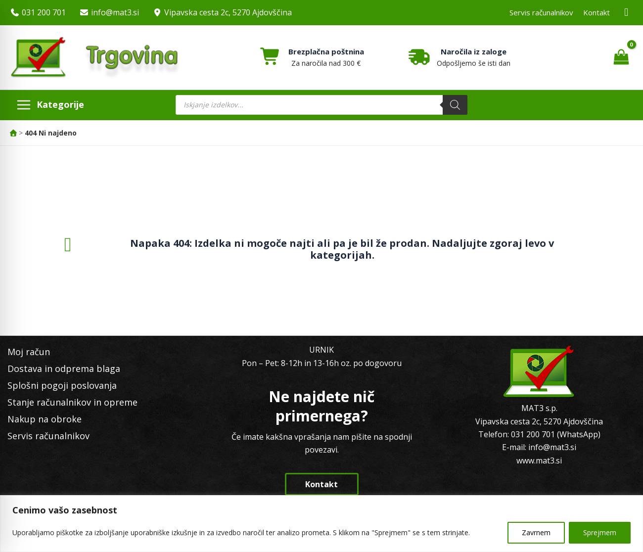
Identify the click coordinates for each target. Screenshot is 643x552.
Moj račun (28, 352)
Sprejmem (599, 532)
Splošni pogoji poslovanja (62, 385)
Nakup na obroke (44, 419)
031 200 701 (44, 12)
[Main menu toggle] (50, 104)
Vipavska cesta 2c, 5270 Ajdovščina (228, 12)
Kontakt (596, 12)
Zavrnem (536, 532)
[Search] (455, 105)
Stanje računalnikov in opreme (72, 402)
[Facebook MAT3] (627, 12)
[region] (321, 523)
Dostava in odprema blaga (63, 368)
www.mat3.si (539, 460)
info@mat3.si (115, 12)
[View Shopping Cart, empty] (621, 57)
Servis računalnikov (541, 12)
